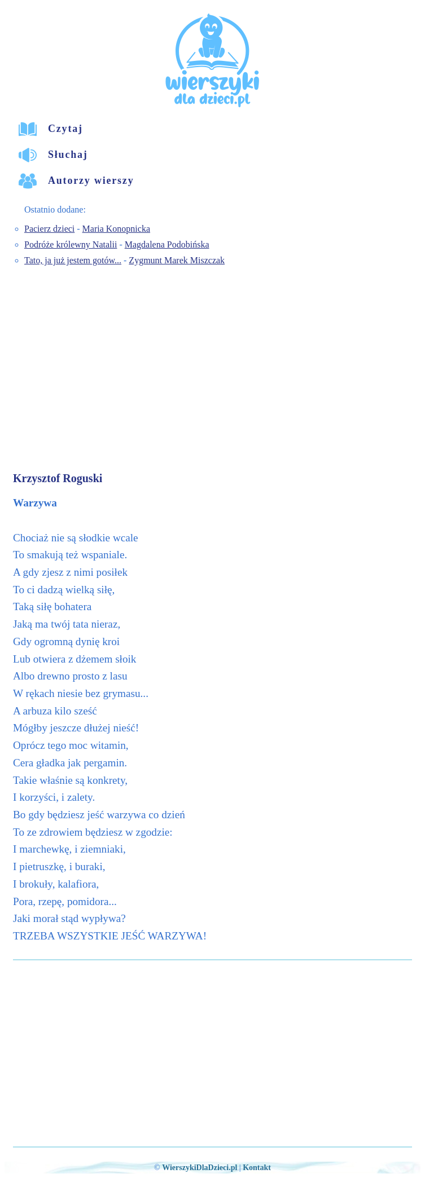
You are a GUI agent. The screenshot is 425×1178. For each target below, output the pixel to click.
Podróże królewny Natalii (70, 244)
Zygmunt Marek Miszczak (177, 260)
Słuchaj (68, 154)
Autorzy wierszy (91, 180)
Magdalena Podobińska (167, 244)
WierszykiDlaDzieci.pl (199, 1167)
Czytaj (65, 128)
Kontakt (257, 1167)
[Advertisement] (214, 370)
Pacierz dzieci (49, 228)
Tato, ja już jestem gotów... (72, 260)
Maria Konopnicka (116, 228)
